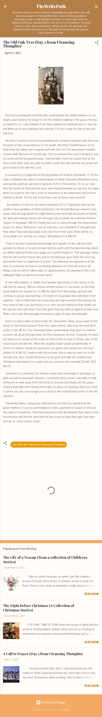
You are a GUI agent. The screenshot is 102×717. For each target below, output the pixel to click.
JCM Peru (65, 710)
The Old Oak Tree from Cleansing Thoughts (38, 444)
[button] (97, 43)
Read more (91, 594)
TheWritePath (51, 6)
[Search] (97, 7)
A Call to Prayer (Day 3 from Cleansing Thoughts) (43, 654)
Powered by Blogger (51, 702)
